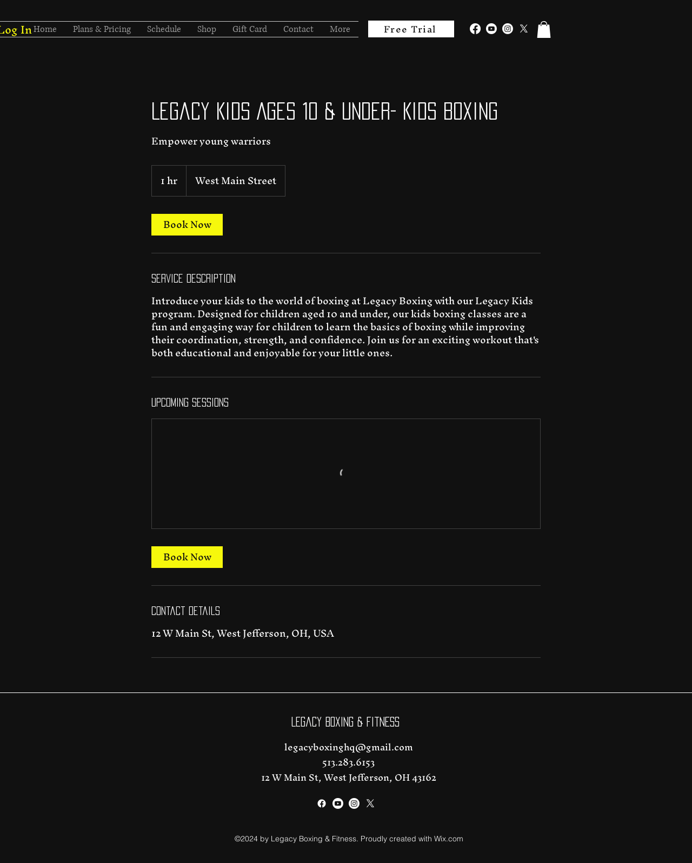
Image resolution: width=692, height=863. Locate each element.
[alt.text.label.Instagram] (507, 28)
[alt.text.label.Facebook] (475, 28)
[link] (187, 225)
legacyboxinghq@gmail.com (348, 746)
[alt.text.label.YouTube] (491, 28)
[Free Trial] (411, 29)
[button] (544, 29)
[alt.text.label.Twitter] (523, 28)
